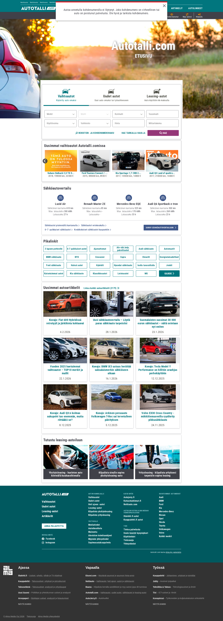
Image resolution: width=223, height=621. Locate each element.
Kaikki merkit (165, 536)
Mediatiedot (94, 524)
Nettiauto (24, 2)
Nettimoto (34, 2)
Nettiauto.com (130, 504)
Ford (161, 504)
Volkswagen (164, 529)
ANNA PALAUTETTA (54, 526)
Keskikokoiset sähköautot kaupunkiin (92, 229)
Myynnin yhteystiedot (98, 539)
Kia (160, 508)
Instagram (50, 542)
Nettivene (44, 2)
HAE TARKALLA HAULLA (133, 133)
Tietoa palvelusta (132, 529)
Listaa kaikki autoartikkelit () (101, 288)
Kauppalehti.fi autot (133, 519)
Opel (161, 518)
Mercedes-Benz (166, 511)
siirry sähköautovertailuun (161, 227)
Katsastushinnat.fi (132, 500)
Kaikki (169, 273)
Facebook (50, 538)
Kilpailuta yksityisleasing (100, 511)
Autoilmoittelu (95, 528)
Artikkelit (47, 516)
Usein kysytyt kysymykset (136, 533)
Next (177, 161)
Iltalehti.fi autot (131, 516)
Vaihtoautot (48, 501)
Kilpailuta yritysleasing (99, 515)
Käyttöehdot (129, 536)
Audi (161, 497)
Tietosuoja (129, 540)
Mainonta (92, 532)
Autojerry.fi (129, 497)
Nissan (162, 515)
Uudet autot (48, 506)
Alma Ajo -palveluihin (173, 552)
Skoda (162, 522)
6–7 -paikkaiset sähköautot (58, 229)
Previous (45, 161)
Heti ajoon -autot (96, 504)
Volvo (161, 532)
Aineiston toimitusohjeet (100, 535)
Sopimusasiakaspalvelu (99, 542)
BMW (161, 500)
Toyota (162, 525)
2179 (113, 288)
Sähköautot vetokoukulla (93, 225)
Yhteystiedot (130, 543)
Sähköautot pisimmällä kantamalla (62, 225)
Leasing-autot (50, 511)
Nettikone (53, 2)
